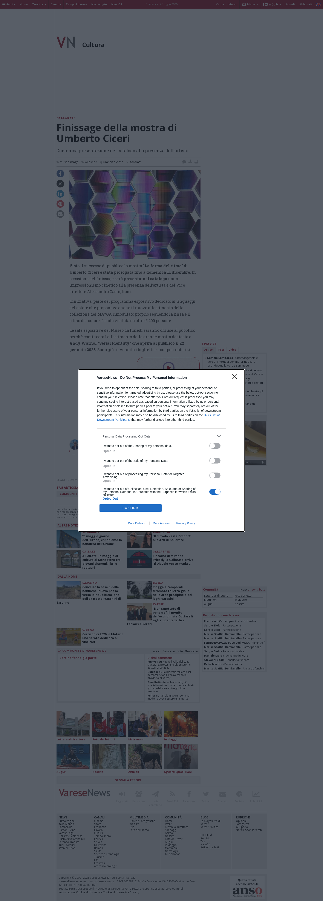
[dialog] (161, 450)
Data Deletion (137, 523)
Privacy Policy (185, 523)
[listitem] (161, 436)
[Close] (236, 378)
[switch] (214, 446)
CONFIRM (130, 508)
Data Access (161, 523)
